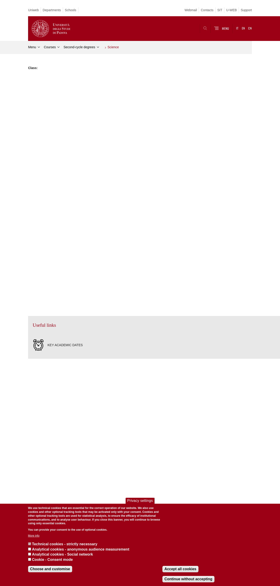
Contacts (207, 10)
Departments (52, 10)
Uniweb (33, 10)
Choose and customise (50, 569)
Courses (50, 47)
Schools (70, 10)
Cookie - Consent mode (52, 560)
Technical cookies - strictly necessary (64, 544)
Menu (32, 47)
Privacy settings (140, 501)
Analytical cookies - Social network (62, 554)
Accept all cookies (180, 569)
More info (34, 535)
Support (246, 10)
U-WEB (231, 10)
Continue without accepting (188, 579)
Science (113, 47)
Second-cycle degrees (79, 47)
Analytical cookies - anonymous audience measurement (80, 549)
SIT (219, 10)
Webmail (191, 10)
